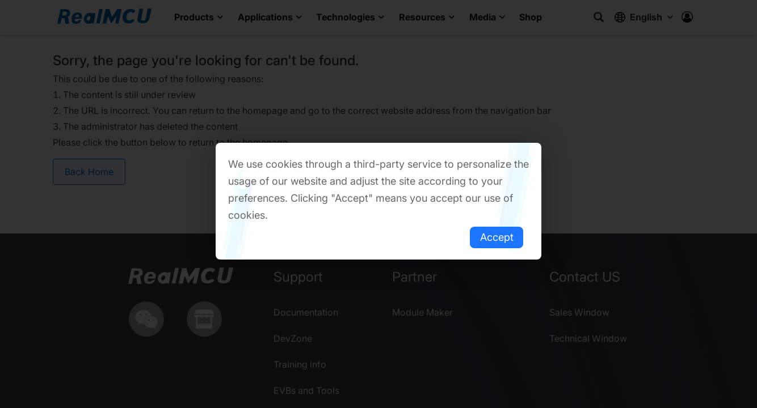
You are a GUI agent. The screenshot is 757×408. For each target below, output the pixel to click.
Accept (497, 237)
